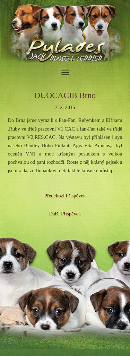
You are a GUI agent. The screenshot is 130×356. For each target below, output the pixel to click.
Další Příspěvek (65, 213)
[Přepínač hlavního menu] (65, 72)
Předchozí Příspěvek (65, 195)
